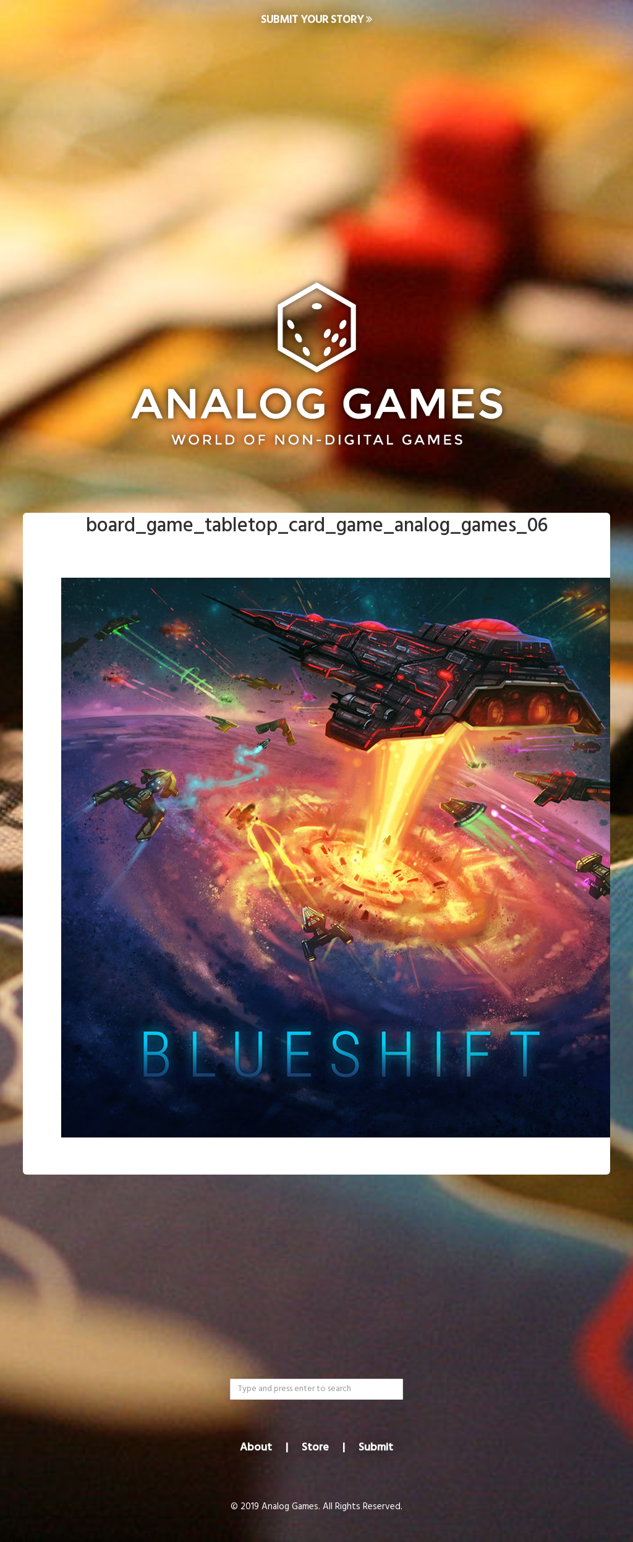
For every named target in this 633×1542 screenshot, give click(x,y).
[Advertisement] (316, 139)
